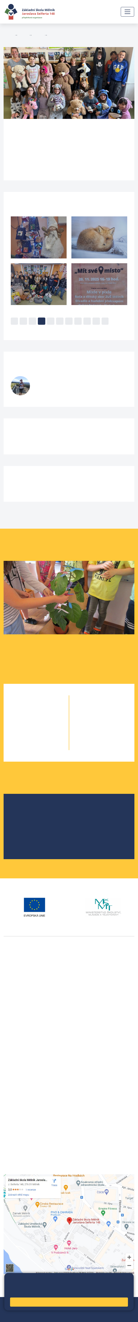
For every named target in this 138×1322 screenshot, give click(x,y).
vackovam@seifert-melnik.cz (29, 1040)
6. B (101, 708)
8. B (110, 728)
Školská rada (26, 816)
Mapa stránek (26, 1309)
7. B (110, 718)
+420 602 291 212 (19, 1070)
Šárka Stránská (59, 381)
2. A (27, 718)
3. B (44, 728)
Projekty (22, 823)
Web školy (125, 1303)
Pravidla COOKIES (42, 1315)
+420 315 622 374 (19, 1065)
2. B (44, 718)
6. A (93, 708)
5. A (27, 747)
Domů (8, 35)
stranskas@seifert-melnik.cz (59, 387)
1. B (44, 708)
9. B (110, 737)
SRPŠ (20, 839)
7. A (93, 718)
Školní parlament (29, 831)
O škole (21, 808)
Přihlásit (48, 1309)
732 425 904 (47, 392)
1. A (27, 708)
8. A (93, 728)
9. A (93, 737)
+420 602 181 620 (19, 1035)
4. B (44, 737)
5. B (53, 35)
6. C (110, 708)
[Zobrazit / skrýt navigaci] (127, 12)
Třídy (38, 35)
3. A (27, 728)
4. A (27, 737)
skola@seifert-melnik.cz (25, 1082)
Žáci (23, 35)
